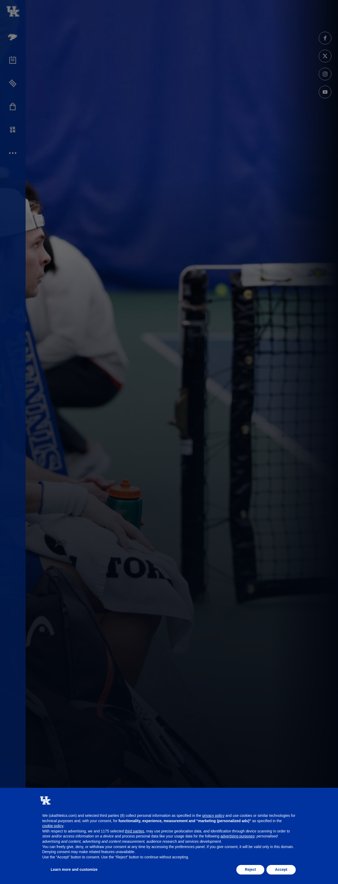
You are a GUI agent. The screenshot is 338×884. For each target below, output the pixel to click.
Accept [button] (281, 869)
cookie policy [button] (52, 826)
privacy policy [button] (213, 815)
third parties (134, 831)
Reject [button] (250, 869)
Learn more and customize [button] (74, 869)
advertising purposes (237, 836)
